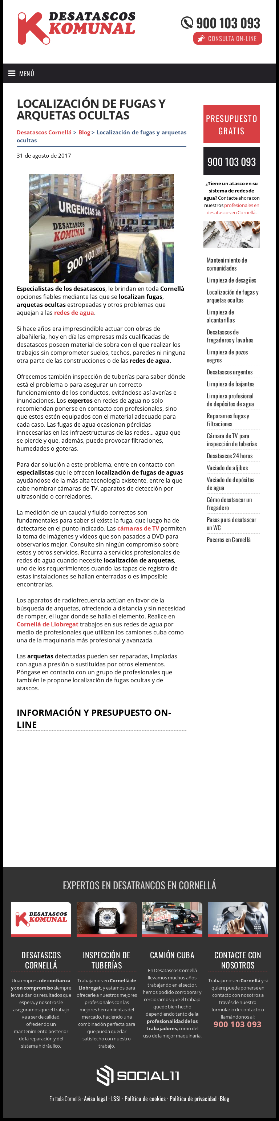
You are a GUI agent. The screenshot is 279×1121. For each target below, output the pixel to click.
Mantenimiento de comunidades (227, 263)
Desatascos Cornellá (44, 132)
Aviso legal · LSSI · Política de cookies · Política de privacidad (150, 1098)
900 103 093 (228, 22)
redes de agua (74, 313)
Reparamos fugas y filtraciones (228, 419)
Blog (84, 132)
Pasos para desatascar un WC (231, 523)
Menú (26, 73)
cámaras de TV (138, 528)
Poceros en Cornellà (229, 539)
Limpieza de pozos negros (227, 355)
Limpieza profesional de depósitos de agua (230, 399)
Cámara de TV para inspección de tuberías (232, 439)
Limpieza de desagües (231, 279)
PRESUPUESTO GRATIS (232, 124)
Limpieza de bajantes (230, 383)
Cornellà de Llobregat (47, 624)
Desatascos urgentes (229, 371)
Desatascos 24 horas (229, 455)
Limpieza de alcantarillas (221, 315)
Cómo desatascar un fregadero (229, 503)
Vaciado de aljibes (227, 467)
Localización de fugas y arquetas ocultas (233, 295)
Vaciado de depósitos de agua (230, 483)
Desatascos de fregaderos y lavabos (230, 335)
